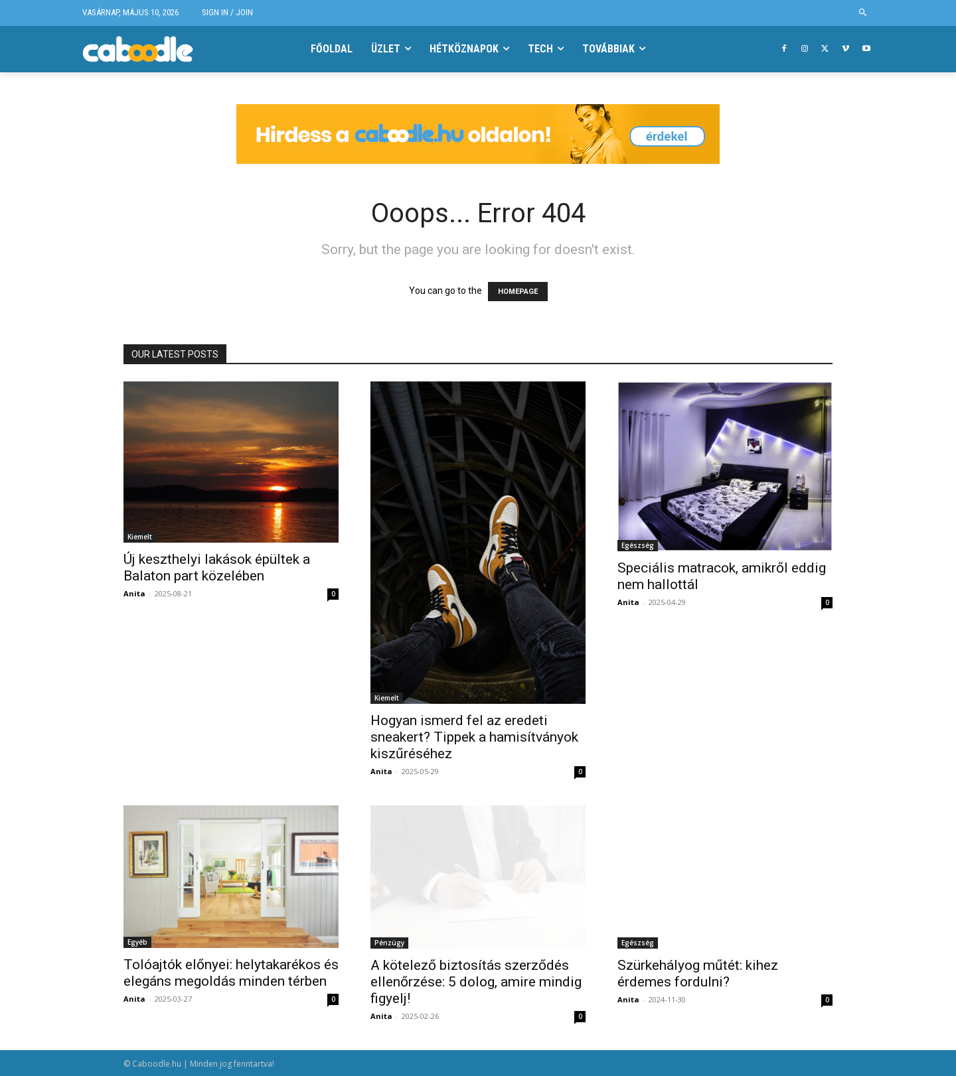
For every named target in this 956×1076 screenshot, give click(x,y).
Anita (134, 593)
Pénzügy (389, 942)
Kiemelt (139, 536)
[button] (863, 13)
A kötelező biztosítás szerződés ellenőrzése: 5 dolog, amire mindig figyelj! (476, 981)
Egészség (637, 545)
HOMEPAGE (518, 291)
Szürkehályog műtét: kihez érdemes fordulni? (697, 973)
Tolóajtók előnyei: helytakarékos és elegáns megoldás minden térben (231, 973)
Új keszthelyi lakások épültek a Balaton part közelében (216, 567)
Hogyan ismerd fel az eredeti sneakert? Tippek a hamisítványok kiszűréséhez (474, 737)
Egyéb (137, 942)
